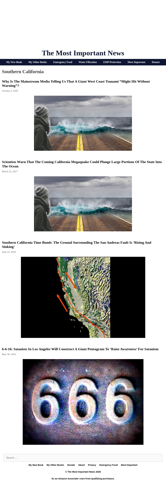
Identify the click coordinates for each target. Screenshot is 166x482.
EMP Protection (112, 62)
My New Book (14, 62)
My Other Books (38, 62)
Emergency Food (62, 62)
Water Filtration (88, 62)
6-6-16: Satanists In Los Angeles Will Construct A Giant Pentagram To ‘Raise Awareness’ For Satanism (80, 349)
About (81, 465)
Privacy (92, 465)
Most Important (136, 62)
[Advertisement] (83, 26)
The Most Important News (83, 53)
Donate (156, 62)
